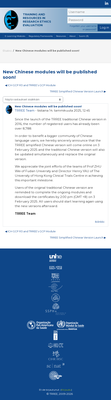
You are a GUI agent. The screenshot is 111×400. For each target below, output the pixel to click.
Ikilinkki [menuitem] (99, 221)
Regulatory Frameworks (41, 36)
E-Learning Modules (15, 36)
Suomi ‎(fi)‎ (84, 36)
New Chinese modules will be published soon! (47, 50)
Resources (61, 36)
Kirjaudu (66, 389)
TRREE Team (24, 110)
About (72, 36)
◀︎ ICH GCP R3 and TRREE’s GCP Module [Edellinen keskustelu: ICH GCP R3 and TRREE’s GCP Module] (30, 85)
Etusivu (7, 50)
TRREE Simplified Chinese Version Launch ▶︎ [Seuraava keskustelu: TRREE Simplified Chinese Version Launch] (78, 91)
